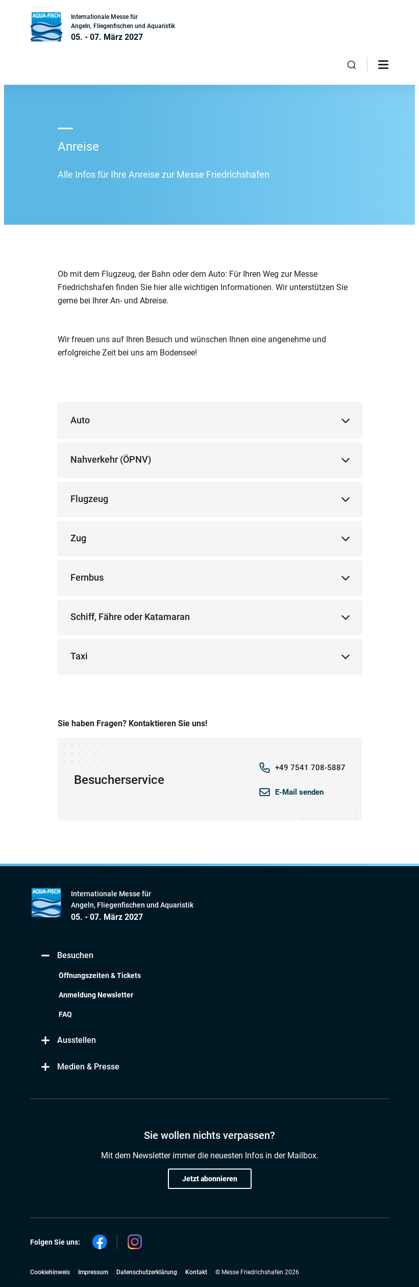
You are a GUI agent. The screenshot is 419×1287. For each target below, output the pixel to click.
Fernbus (87, 577)
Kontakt (196, 1272)
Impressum (93, 1272)
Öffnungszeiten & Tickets (100, 975)
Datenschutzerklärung (146, 1272)
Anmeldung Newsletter (96, 995)
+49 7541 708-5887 (310, 767)
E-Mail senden (299, 792)
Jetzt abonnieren (209, 1179)
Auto (80, 420)
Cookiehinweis (50, 1272)
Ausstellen (68, 1040)
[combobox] (351, 65)
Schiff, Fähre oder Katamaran (130, 616)
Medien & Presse (79, 1067)
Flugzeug (89, 498)
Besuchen (66, 955)
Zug (78, 538)
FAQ (65, 1014)
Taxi (79, 656)
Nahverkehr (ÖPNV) (110, 459)
